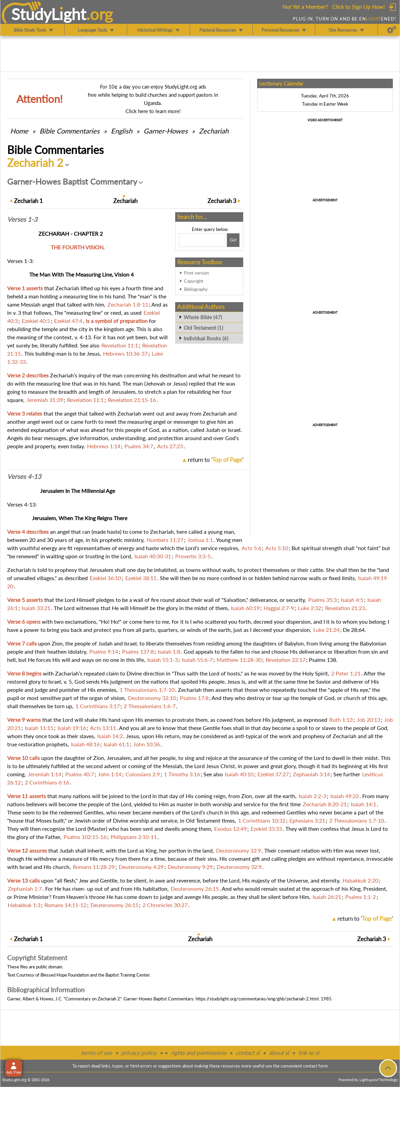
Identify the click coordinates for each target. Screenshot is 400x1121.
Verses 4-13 (24, 476)
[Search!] (233, 240)
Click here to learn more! (153, 111)
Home (19, 131)
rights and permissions (198, 1052)
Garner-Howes (166, 131)
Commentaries (69, 131)
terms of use (96, 1052)
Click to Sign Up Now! (358, 6)
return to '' (215, 459)
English (121, 131)
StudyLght (48, 14)
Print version (196, 273)
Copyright (193, 281)
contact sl (248, 1052)
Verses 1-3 (22, 219)
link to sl (308, 1052)
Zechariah (214, 131)
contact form (315, 1066)
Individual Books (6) (206, 338)
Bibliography (196, 289)
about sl (279, 1052)
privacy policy (138, 1052)
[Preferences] (391, 30)
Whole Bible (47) (203, 317)
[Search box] (202, 240)
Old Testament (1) (203, 328)
